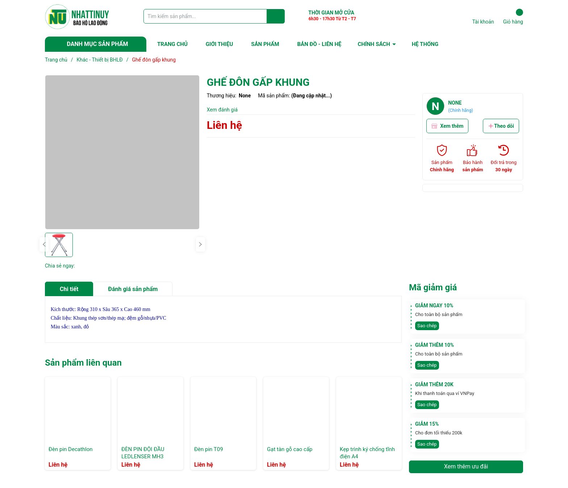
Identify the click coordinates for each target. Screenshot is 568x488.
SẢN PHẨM (265, 44)
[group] (122, 152)
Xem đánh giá (222, 110)
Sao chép (427, 325)
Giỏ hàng (513, 17)
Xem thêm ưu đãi (466, 466)
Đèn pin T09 (208, 449)
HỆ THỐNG (425, 44)
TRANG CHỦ (172, 44)
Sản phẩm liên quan (83, 363)
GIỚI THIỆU (219, 44)
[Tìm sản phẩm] (214, 16)
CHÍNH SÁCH (374, 44)
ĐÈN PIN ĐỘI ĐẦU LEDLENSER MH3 (142, 453)
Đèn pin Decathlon (71, 449)
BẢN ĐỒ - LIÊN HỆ (319, 44)
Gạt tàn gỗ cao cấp (290, 449)
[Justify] (276, 16)
